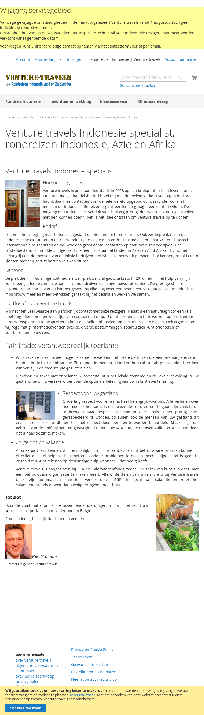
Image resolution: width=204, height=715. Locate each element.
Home (10, 117)
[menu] (102, 101)
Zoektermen (81, 656)
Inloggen (74, 59)
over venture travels (33, 660)
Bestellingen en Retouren (93, 671)
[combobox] (153, 77)
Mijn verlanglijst (48, 59)
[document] (102, 700)
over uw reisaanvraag (35, 676)
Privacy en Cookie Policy (92, 649)
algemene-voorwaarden (37, 665)
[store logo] (38, 80)
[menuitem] (24, 101)
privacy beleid (28, 681)
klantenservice (28, 670)
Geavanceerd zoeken (138, 85)
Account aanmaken (182, 59)
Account (23, 59)
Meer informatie (83, 694)
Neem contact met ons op (94, 679)
